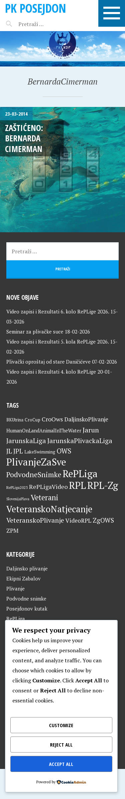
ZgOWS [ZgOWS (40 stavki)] (103, 520)
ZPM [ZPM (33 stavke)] (12, 530)
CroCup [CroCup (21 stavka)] (32, 420)
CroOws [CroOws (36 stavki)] (52, 419)
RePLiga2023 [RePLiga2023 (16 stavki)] (17, 487)
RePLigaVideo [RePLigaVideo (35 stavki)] (48, 487)
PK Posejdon (35, 8)
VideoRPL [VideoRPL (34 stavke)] (78, 520)
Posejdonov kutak (26, 608)
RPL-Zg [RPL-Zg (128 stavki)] (102, 485)
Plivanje (15, 588)
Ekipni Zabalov (23, 578)
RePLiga (15, 618)
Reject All (61, 744)
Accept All (61, 764)
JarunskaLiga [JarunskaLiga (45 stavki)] (26, 440)
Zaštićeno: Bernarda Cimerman (24, 138)
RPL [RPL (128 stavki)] (77, 485)
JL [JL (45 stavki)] (9, 450)
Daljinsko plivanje (27, 568)
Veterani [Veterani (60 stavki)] (44, 497)
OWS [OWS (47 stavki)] (64, 450)
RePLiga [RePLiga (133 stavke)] (80, 473)
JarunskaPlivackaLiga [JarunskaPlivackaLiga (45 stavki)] (79, 440)
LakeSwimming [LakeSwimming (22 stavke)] (39, 452)
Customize (61, 725)
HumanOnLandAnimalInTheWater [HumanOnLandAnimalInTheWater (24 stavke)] (43, 430)
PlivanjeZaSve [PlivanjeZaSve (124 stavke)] (36, 461)
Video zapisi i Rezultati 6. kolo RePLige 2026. (57, 311)
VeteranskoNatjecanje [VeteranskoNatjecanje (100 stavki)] (49, 509)
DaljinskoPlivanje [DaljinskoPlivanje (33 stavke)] (86, 419)
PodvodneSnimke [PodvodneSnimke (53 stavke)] (33, 474)
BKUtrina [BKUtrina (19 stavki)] (14, 420)
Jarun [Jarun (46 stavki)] (91, 429)
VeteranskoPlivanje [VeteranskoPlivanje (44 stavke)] (35, 520)
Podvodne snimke (26, 598)
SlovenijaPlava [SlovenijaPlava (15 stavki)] (17, 499)
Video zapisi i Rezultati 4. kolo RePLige (51, 371)
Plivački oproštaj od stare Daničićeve (48, 361)
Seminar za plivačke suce (34, 331)
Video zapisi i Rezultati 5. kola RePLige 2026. (57, 341)
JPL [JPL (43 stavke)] (18, 451)
